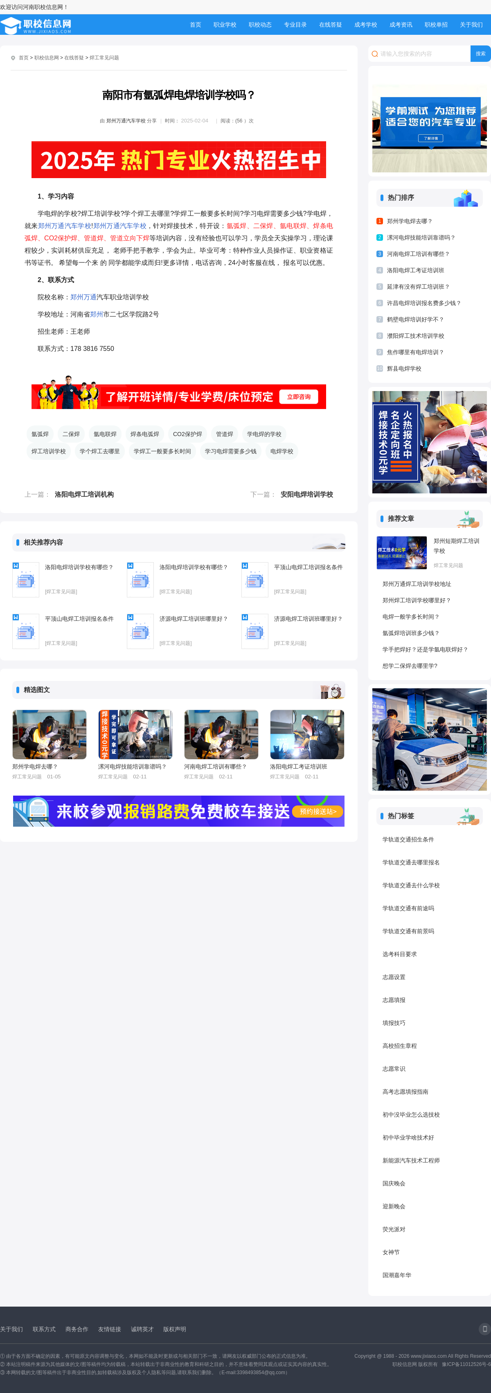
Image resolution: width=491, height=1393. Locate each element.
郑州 (45, 225)
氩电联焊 (105, 434)
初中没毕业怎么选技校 (411, 1114)
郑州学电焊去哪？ (35, 766)
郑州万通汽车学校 (126, 121)
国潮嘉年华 (397, 1275)
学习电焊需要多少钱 (231, 451)
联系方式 (44, 1329)
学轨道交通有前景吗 (408, 931)
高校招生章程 (400, 1045)
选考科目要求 (400, 954)
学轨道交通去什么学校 (411, 885)
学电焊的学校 (264, 434)
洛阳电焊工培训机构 (84, 494)
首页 (195, 24)
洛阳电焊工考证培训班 (298, 766)
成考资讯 (401, 24)
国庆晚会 (394, 1183)
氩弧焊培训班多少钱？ (411, 633)
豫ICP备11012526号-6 (466, 1364)
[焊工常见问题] (61, 592)
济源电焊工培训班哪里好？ (194, 618)
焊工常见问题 (104, 58)
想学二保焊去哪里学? (410, 666)
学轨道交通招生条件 (408, 839)
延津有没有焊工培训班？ (418, 286)
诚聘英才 (142, 1329)
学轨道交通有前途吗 (408, 908)
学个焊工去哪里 (100, 451)
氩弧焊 (40, 434)
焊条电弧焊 (145, 434)
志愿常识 (394, 1068)
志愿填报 (394, 1000)
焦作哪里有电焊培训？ (415, 352)
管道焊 (224, 434)
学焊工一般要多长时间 (162, 451)
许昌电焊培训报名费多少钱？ (424, 303)
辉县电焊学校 (404, 368)
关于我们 (471, 24)
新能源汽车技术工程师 (411, 1160)
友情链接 (109, 1329)
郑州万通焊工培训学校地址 (417, 584)
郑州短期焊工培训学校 (457, 546)
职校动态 (260, 24)
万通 (58, 225)
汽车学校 (78, 225)
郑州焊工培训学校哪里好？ (417, 600)
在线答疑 (330, 24)
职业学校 (225, 24)
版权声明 (174, 1329)
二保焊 (71, 434)
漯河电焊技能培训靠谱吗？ (132, 766)
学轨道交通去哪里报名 (411, 862)
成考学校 (365, 24)
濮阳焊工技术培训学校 (415, 335)
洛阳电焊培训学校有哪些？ (79, 567)
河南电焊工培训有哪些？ (215, 766)
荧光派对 (394, 1229)
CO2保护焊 (187, 434)
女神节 (391, 1252)
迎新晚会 (394, 1206)
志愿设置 (394, 977)
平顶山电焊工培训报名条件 (308, 567)
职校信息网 (46, 58)
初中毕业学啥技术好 (408, 1137)
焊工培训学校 (49, 451)
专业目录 (295, 24)
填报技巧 (394, 1023)
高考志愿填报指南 (405, 1091)
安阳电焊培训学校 (307, 494)
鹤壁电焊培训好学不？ (415, 319)
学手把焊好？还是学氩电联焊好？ (425, 649)
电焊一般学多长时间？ (411, 616)
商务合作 (76, 1329)
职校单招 (436, 24)
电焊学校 (281, 451)
